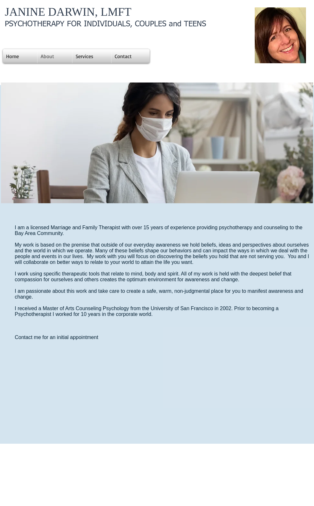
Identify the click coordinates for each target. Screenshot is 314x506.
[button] (157, 143)
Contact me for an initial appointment (57, 337)
